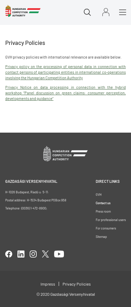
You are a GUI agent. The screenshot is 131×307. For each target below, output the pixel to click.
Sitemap (101, 237)
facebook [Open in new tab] (8, 254)
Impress (48, 283)
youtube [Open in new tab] (59, 254)
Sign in (106, 12)
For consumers (106, 228)
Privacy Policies (77, 283)
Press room (103, 211)
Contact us (103, 203)
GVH (99, 194)
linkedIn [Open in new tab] (20, 254)
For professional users (111, 220)
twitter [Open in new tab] (45, 254)
